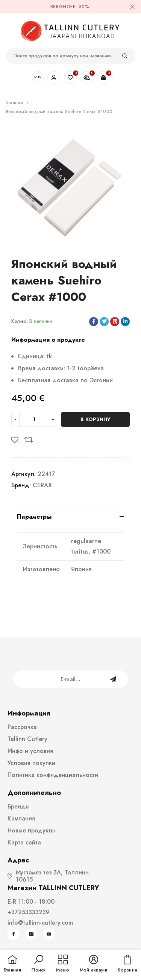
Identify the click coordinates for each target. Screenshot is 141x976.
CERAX (42, 485)
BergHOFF (63, 6)
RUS (37, 77)
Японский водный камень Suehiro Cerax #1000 (59, 111)
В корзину (95, 419)
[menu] (62, 964)
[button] (38, 964)
